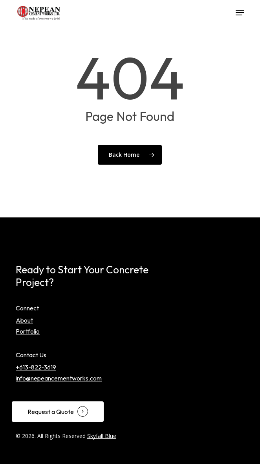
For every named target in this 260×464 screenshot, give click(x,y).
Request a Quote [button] (50, 412)
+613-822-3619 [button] (36, 367)
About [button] (24, 320)
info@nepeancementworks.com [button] (59, 378)
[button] (240, 13)
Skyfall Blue (101, 436)
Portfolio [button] (28, 331)
